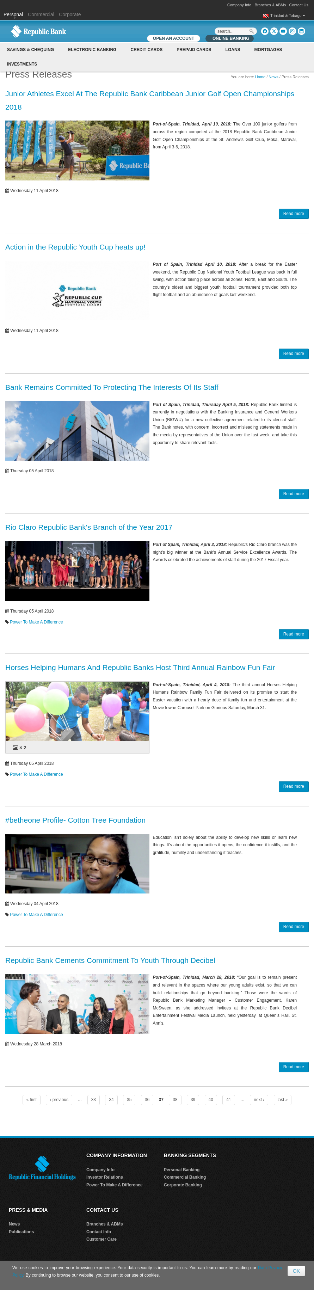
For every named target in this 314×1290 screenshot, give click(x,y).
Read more (293, 213)
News (273, 77)
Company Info (239, 5)
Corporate (70, 14)
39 (193, 1099)
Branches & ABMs (270, 5)
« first (31, 1099)
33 (93, 1099)
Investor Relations (104, 1177)
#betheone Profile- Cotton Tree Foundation (75, 820)
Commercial (41, 14)
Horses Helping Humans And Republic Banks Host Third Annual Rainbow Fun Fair (140, 667)
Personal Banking (181, 1169)
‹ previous (59, 1099)
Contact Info (98, 1231)
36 (147, 1099)
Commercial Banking (185, 1177)
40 (211, 1099)
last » (283, 1099)
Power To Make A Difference (36, 622)
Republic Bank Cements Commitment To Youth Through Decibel (110, 960)
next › (259, 1099)
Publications (21, 1231)
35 (129, 1099)
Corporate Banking (183, 1184)
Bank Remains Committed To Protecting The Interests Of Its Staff (111, 387)
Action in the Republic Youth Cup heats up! (75, 247)
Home (260, 77)
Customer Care (101, 1239)
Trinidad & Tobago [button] (287, 15)
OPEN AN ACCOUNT (173, 38)
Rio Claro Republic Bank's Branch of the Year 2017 (88, 527)
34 (111, 1099)
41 (228, 1099)
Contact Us (298, 5)
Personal (14, 14)
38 (175, 1099)
